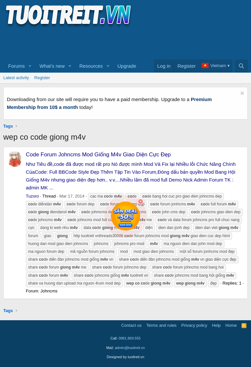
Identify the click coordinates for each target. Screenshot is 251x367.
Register (42, 77)
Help (216, 325)
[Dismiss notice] (241, 94)
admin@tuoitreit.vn (130, 348)
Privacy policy (194, 325)
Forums (16, 66)
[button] (30, 66)
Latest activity (16, 77)
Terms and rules (161, 325)
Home (231, 325)
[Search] (241, 66)
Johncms (49, 290)
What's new (52, 66)
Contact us (131, 325)
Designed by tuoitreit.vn (125, 357)
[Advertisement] (122, 43)
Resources (91, 66)
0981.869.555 (130, 338)
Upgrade (126, 66)
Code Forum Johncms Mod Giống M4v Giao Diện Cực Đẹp (98, 154)
